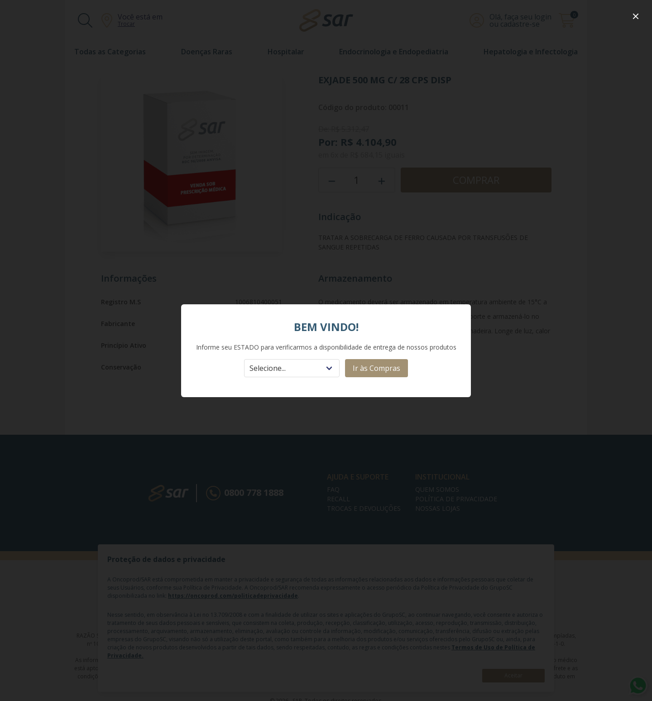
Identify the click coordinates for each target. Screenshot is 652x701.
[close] (635, 16)
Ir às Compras (376, 368)
